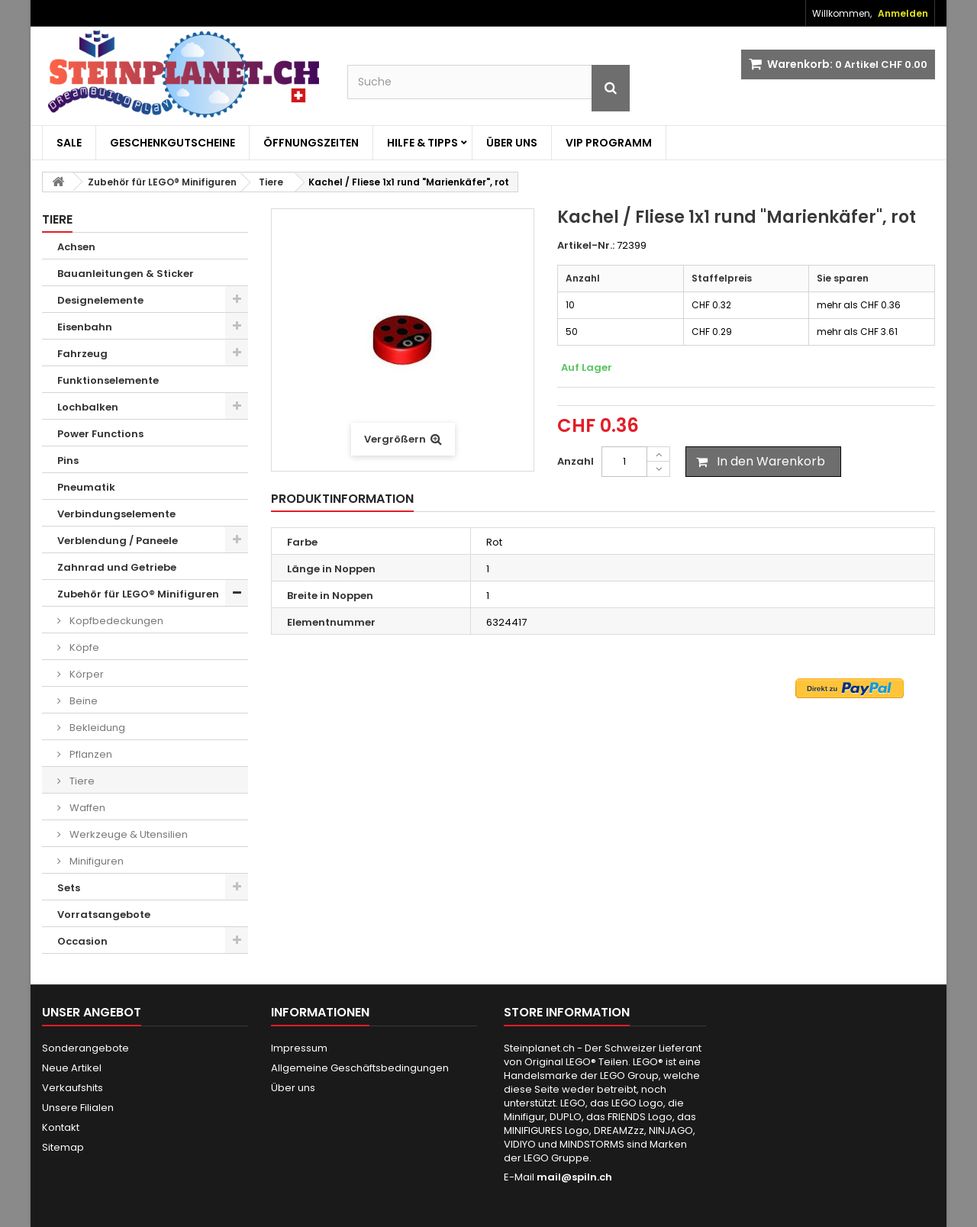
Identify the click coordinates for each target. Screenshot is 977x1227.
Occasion (82, 941)
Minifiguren (95, 861)
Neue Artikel (72, 1068)
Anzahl (575, 461)
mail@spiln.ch (574, 1177)
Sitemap (63, 1147)
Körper (85, 674)
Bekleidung (96, 727)
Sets (68, 888)
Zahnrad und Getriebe (116, 567)
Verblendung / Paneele (117, 540)
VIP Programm (609, 142)
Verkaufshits (72, 1087)
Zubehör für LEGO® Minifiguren (138, 594)
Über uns (511, 142)
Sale (69, 142)
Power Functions (100, 434)
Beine (82, 701)
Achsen (76, 247)
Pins (68, 460)
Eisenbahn (84, 327)
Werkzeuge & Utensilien (127, 834)
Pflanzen (89, 754)
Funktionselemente (108, 380)
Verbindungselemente (116, 514)
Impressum (299, 1048)
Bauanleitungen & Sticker (125, 273)
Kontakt (60, 1127)
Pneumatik (86, 487)
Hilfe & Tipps (422, 142)
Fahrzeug (82, 353)
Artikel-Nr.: (585, 246)
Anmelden (903, 13)
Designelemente (100, 300)
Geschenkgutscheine (172, 142)
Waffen (86, 807)
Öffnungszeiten (311, 142)
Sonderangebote (85, 1048)
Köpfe (83, 647)
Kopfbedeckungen (115, 621)
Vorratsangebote (103, 914)
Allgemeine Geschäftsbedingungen (360, 1068)
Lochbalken (87, 407)
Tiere (81, 781)
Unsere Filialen (78, 1107)
